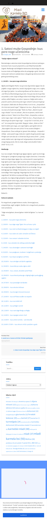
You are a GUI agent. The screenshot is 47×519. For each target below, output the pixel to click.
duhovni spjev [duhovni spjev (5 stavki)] (13, 411)
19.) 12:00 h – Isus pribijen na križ (12, 306)
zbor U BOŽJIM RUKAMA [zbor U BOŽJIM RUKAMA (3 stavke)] (21, 451)
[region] (23, 509)
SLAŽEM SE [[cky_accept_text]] (23, 515)
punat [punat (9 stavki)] (27, 443)
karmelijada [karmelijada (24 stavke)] (13, 421)
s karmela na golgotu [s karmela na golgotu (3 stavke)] (13, 446)
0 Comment (27, 54)
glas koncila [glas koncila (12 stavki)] (22, 414)
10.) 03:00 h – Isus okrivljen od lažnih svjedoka (16, 261)
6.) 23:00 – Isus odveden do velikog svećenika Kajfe (18, 243)
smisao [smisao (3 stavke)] (22, 446)
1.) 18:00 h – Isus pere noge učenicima (13, 220)
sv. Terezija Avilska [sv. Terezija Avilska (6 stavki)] (17, 448)
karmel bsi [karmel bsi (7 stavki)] (35, 418)
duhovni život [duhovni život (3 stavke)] (22, 411)
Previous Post (23, 337)
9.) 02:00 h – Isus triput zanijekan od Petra (15, 257)
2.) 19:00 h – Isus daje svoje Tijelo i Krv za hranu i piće (18, 224)
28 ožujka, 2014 (7, 54)
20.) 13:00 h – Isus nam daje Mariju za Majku (15, 310)
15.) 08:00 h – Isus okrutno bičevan (12, 287)
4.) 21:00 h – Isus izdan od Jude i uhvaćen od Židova (18, 234)
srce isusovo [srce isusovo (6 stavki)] (30, 446)
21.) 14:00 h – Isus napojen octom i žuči (14, 315)
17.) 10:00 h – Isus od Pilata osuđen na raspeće (16, 297)
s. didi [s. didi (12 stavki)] (34, 443)
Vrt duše (40, 54)
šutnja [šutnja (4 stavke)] (30, 451)
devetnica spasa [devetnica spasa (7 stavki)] (25, 401)
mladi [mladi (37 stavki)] (29, 433)
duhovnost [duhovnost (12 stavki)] (32, 411)
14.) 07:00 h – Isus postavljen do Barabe (14, 283)
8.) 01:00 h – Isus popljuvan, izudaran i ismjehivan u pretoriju (21, 252)
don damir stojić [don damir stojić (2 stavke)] (26, 405)
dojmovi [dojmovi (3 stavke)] (19, 405)
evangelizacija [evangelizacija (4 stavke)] (11, 414)
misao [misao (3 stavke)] (15, 434)
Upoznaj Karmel (5, 341)
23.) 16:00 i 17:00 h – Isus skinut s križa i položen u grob (19, 324)
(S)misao (35, 54)
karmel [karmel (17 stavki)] (26, 418)
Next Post (23, 349)
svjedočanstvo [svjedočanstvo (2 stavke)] (10, 451)
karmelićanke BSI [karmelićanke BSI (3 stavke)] (26, 422)
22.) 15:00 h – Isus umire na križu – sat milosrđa (16, 320)
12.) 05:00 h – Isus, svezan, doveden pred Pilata (16, 271)
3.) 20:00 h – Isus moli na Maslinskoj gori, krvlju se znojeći (20, 229)
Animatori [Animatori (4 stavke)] (9, 401)
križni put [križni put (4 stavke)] (33, 429)
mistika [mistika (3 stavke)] (20, 434)
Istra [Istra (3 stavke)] (19, 418)
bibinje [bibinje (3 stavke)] (16, 401)
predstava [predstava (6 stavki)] (10, 443)
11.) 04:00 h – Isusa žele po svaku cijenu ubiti (16, 266)
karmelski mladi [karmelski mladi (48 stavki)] (19, 429)
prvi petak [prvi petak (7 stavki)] (19, 443)
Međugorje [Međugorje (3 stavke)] (9, 434)
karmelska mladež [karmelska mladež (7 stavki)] (24, 425)
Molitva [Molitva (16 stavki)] (30, 439)
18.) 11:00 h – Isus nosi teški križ (11, 301)
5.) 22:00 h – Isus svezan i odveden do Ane (15, 238)
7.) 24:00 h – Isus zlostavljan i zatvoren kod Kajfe (17, 248)
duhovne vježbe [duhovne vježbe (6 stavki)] (21, 408)
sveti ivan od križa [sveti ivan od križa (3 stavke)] (30, 448)
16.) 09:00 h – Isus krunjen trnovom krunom (15, 292)
